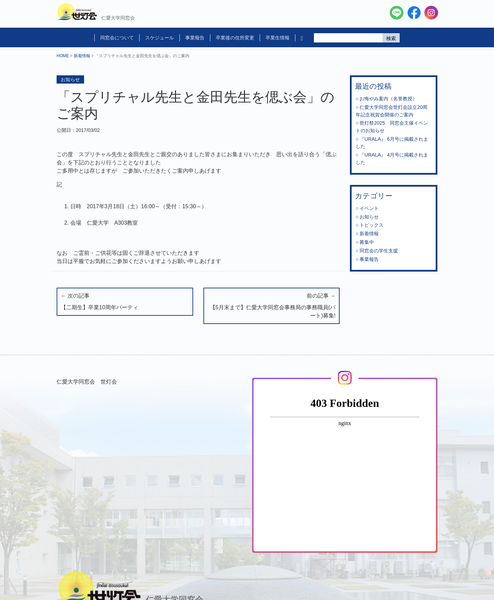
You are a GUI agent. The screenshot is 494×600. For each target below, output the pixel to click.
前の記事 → (272, 306)
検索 (391, 38)
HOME (63, 55)
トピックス (372, 225)
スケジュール (159, 37)
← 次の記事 (125, 302)
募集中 (367, 242)
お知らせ (70, 79)
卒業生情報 (278, 37)
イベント (369, 208)
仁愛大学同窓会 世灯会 (87, 382)
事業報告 (194, 37)
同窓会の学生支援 (379, 250)
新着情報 (82, 55)
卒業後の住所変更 (235, 37)
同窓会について (117, 37)
